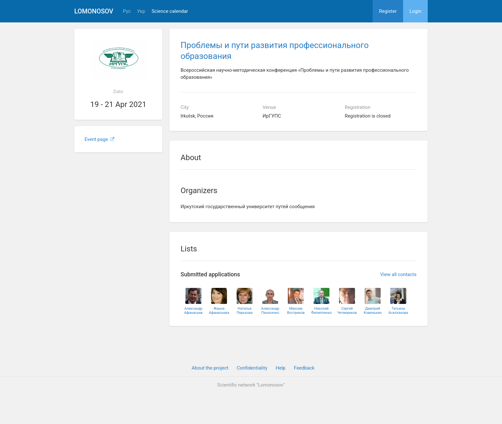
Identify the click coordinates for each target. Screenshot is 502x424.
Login (415, 11)
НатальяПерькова (245, 310)
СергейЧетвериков (347, 310)
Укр (141, 11)
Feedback (304, 368)
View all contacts (398, 274)
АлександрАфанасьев (193, 310)
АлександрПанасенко (270, 310)
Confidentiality (252, 368)
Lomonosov (93, 11)
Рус (127, 11)
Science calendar (169, 11)
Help (281, 368)
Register (388, 11)
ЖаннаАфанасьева (219, 310)
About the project (210, 368)
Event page (99, 139)
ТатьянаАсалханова (398, 310)
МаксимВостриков (295, 310)
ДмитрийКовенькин (373, 310)
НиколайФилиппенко (321, 310)
